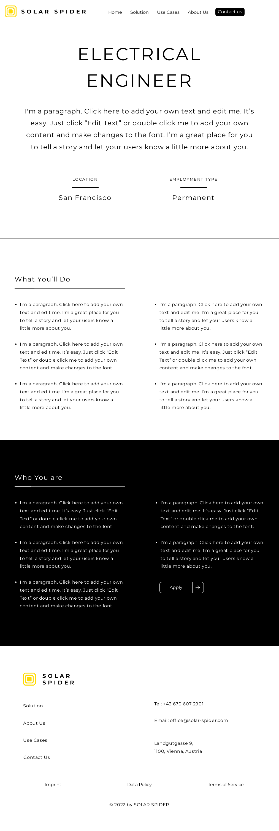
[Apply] (176, 587)
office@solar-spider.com (199, 720)
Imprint (53, 784)
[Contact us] (230, 12)
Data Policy (139, 784)
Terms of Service (226, 784)
